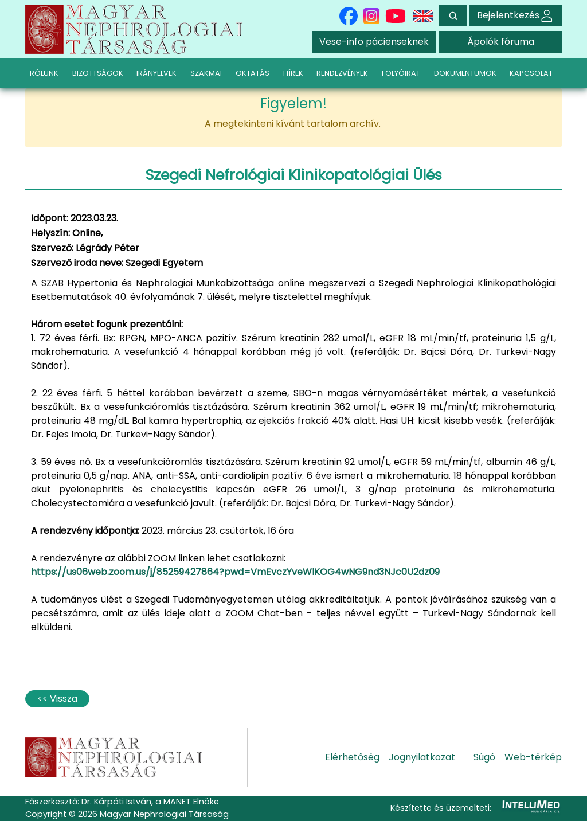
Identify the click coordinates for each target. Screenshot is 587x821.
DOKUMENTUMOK (465, 73)
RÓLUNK (44, 73)
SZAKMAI (206, 73)
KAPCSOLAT (531, 73)
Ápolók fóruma (500, 41)
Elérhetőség (352, 757)
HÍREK (293, 73)
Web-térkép (533, 757)
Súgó (484, 757)
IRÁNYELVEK (156, 73)
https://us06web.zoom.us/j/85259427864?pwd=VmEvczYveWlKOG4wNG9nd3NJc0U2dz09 (235, 571)
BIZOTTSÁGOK (97, 73)
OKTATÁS (252, 73)
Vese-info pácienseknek (374, 41)
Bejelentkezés (515, 15)
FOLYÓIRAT (401, 73)
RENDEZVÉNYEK (342, 73)
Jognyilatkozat (422, 757)
